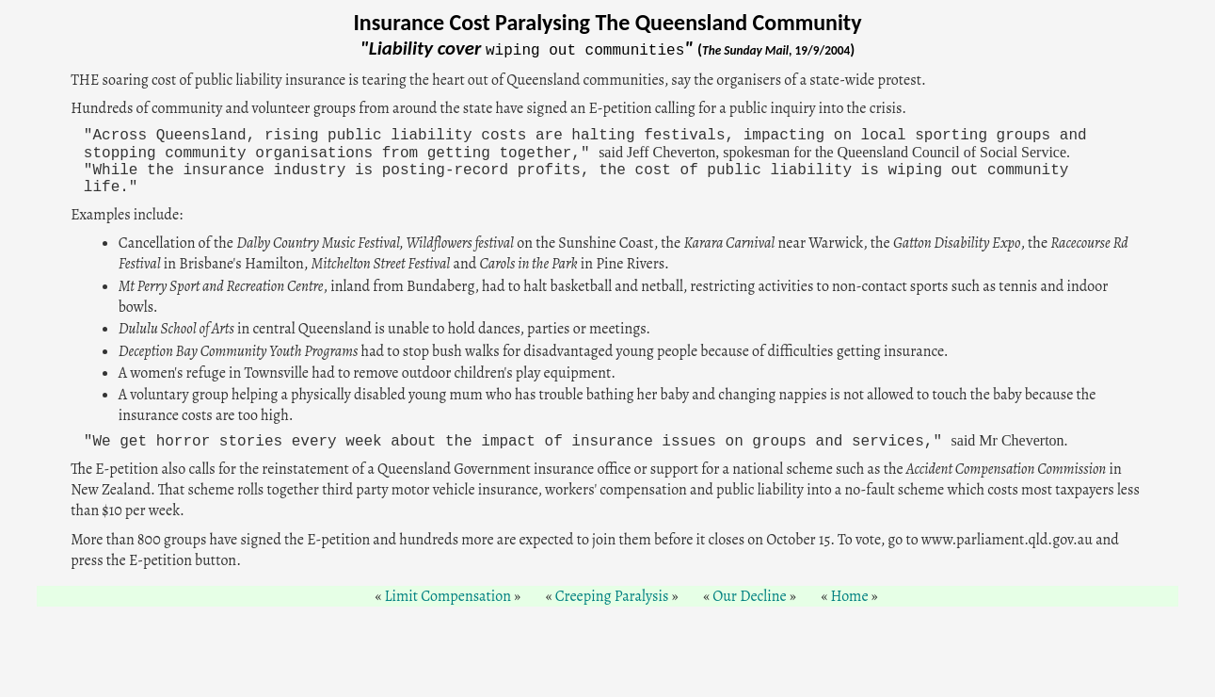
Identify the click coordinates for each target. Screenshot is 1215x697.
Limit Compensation (447, 596)
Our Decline (749, 596)
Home (849, 596)
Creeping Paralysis (612, 596)
